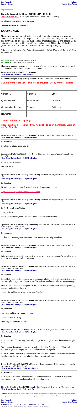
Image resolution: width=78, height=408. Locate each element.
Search (10, 4)
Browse (4, 4)
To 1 (24, 137)
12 (2, 387)
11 (2, 364)
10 (2, 330)
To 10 (25, 368)
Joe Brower (33, 154)
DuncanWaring (34, 175)
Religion (74, 2)
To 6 (24, 247)
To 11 (25, 389)
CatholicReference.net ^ (10, 17)
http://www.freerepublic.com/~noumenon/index (20, 192)
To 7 (24, 270)
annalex (33, 387)
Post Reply (6, 74)
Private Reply (16, 74)
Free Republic (6, 2)
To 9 (24, 332)
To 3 (24, 179)
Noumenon (33, 225)
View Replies (27, 74)
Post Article (72, 4)
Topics (64, 4)
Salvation (32, 72)
